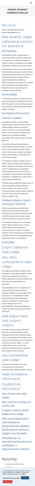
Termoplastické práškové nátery (14, 464)
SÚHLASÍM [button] (25, 478)
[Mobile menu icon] (31, 3)
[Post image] (2, 463)
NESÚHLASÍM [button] (7, 482)
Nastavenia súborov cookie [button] (11, 478)
